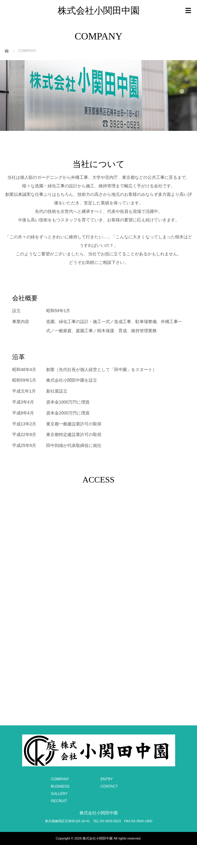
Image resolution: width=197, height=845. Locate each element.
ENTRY (106, 779)
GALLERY (59, 794)
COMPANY (60, 779)
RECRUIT (59, 801)
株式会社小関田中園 (99, 10)
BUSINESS (60, 786)
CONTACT (109, 786)
